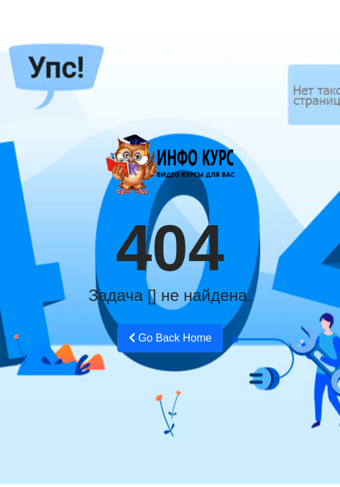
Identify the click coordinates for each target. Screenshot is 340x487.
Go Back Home (170, 338)
